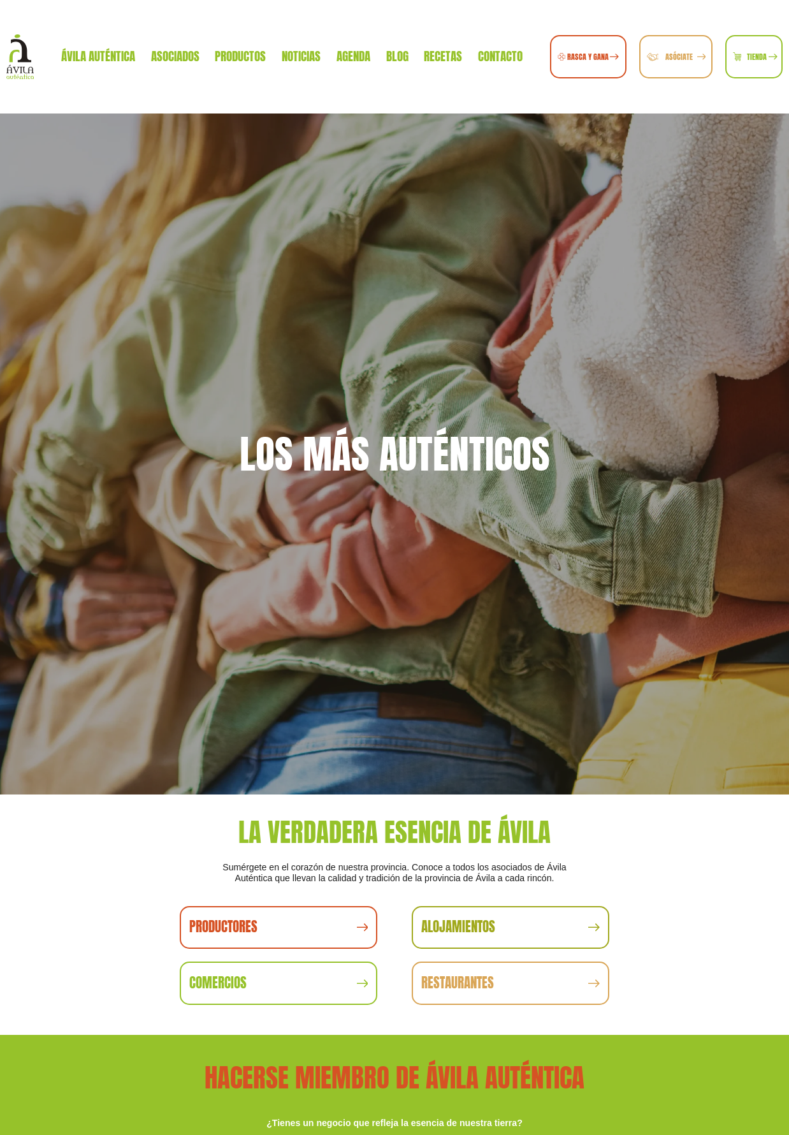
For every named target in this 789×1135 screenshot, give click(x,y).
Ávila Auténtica (98, 56)
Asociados (175, 56)
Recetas (443, 56)
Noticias (301, 56)
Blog (397, 56)
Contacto (500, 56)
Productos (240, 56)
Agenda (353, 56)
